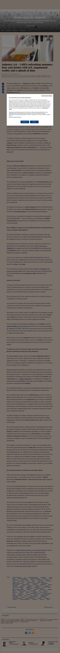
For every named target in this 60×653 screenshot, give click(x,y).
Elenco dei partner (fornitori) (15, 117)
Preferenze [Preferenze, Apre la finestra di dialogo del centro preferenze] (24, 121)
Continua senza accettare (47, 95)
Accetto (34, 121)
